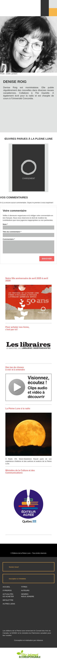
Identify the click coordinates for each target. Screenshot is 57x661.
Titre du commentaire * (12, 232)
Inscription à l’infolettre (17, 579)
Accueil (6, 587)
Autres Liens (9, 604)
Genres (24, 594)
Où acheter (8, 596)
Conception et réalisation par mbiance (28, 641)
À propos (7, 590)
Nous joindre (27, 596)
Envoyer (47, 258)
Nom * (5, 224)
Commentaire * (9, 239)
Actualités (8, 594)
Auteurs (25, 590)
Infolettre (8, 600)
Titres (24, 587)
